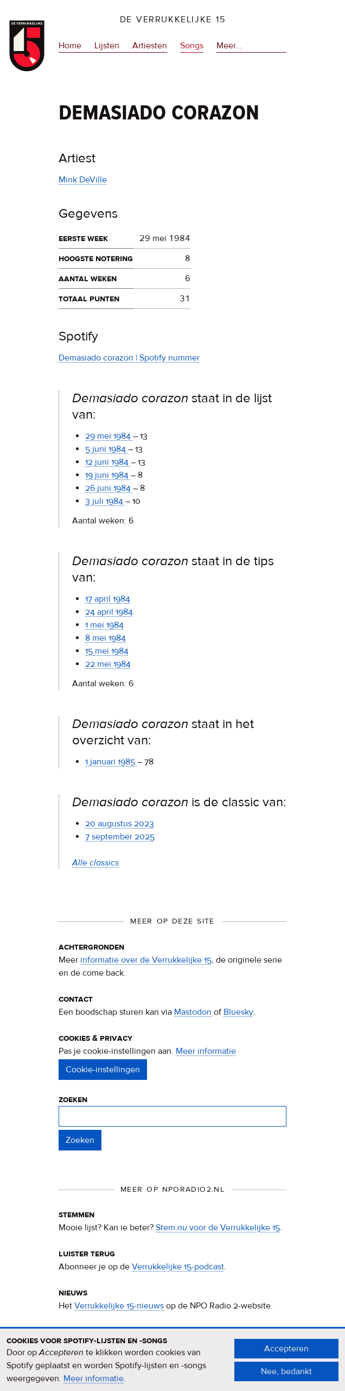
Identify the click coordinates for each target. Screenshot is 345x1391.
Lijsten (106, 45)
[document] (172, 1366)
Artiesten (149, 45)
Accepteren (286, 1354)
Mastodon (193, 1012)
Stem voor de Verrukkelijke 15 (218, 1227)
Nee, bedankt (286, 1377)
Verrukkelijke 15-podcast (178, 1266)
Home (70, 45)
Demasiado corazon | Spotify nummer (129, 357)
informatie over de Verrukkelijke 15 (146, 959)
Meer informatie (206, 1051)
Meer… (228, 45)
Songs (191, 45)
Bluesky (238, 1012)
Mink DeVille (83, 179)
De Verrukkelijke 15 (173, 19)
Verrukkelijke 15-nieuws (119, 1305)
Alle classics (95, 862)
